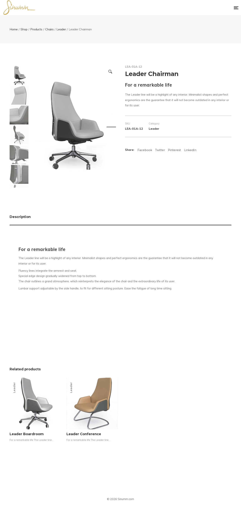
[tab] (120, 217)
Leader (154, 128)
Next (111, 126)
